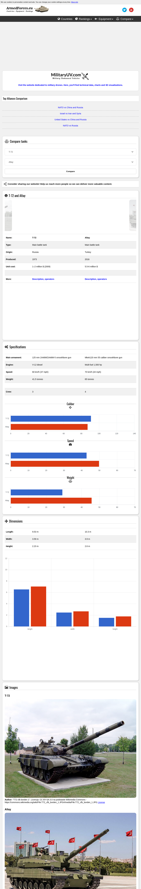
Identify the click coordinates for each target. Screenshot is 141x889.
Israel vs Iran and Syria (70, 113)
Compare (70, 171)
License (101, 802)
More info (74, 2)
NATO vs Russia (70, 125)
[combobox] (70, 151)
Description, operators (43, 279)
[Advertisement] (70, 47)
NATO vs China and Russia (70, 107)
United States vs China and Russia (70, 119)
